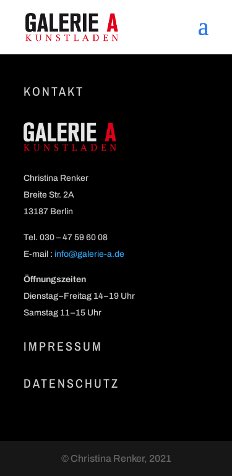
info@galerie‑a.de (89, 254)
